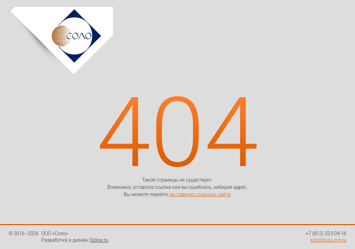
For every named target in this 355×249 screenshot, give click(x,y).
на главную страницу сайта (199, 194)
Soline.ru (99, 240)
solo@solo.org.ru (328, 240)
